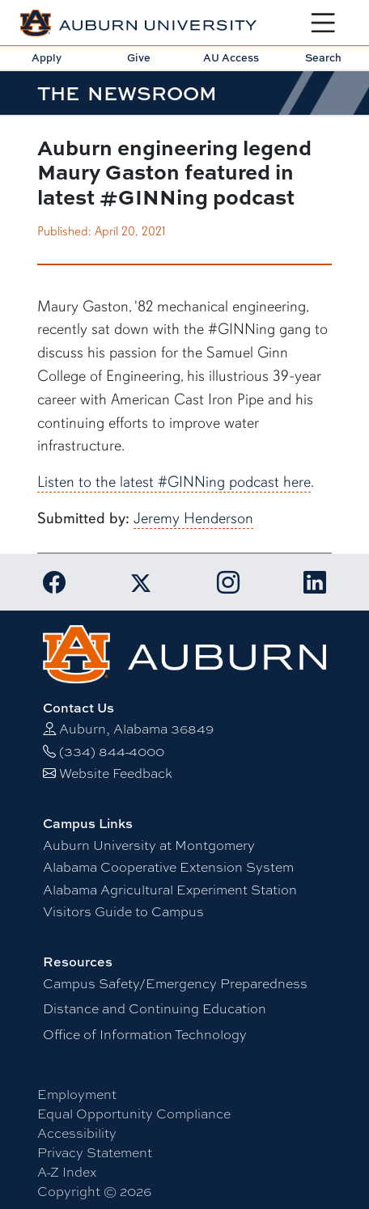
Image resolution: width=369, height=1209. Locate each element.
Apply (47, 57)
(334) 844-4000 (111, 751)
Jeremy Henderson (193, 518)
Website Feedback (115, 773)
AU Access (231, 57)
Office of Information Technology (145, 1034)
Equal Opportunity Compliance (134, 1113)
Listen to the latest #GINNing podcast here (174, 482)
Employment (77, 1094)
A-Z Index (66, 1172)
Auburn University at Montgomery (149, 845)
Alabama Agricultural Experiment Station (170, 889)
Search (323, 57)
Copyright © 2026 (94, 1191)
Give (139, 57)
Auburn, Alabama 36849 (136, 729)
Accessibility (77, 1133)
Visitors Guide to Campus (123, 911)
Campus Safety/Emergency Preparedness (175, 983)
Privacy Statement (94, 1152)
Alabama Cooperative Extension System (168, 867)
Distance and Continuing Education (154, 1008)
